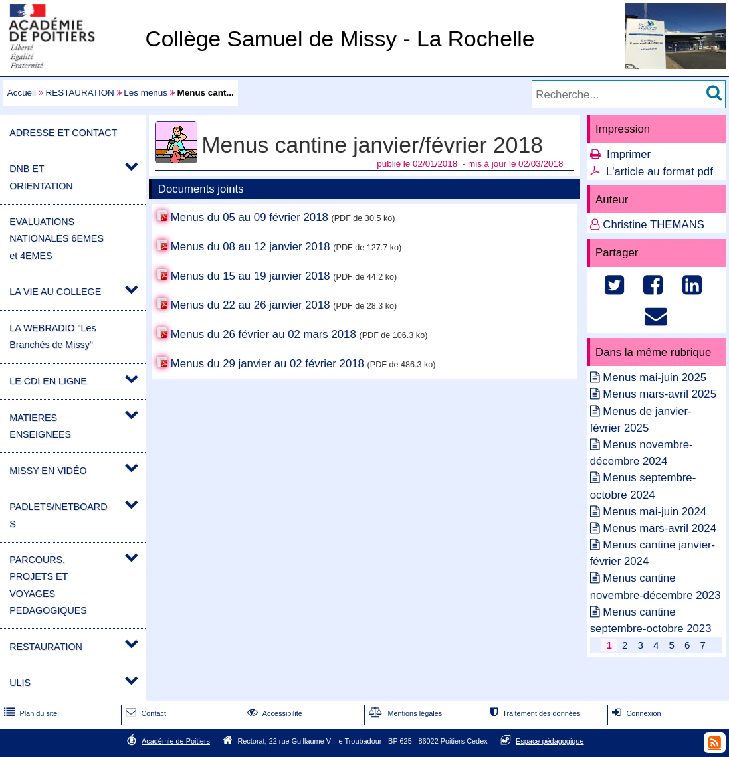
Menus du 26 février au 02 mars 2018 (263, 334)
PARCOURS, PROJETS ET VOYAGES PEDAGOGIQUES (48, 585)
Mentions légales (404, 713)
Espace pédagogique (550, 741)
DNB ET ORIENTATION (40, 177)
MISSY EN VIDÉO (47, 470)
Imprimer (629, 154)
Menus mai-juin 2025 (654, 377)
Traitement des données (534, 713)
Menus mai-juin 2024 (654, 511)
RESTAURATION (80, 93)
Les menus (145, 93)
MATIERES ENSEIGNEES (40, 426)
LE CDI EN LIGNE (48, 381)
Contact (144, 713)
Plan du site (29, 713)
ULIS (20, 682)
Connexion (635, 713)
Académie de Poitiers (176, 741)
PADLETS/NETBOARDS (58, 515)
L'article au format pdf (659, 171)
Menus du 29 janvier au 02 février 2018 (267, 363)
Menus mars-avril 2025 (659, 394)
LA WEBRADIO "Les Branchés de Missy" (52, 336)
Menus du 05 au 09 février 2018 (249, 217)
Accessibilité (273, 713)
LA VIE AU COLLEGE (55, 291)
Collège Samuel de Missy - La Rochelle (339, 39)
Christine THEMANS (653, 224)
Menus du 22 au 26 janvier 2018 (250, 305)
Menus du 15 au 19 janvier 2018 (250, 276)
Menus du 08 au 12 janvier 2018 (250, 246)
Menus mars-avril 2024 (659, 528)
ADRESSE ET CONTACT (63, 132)
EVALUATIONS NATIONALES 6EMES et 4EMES (56, 238)
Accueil (21, 93)
